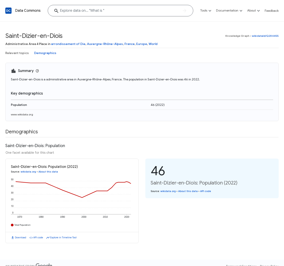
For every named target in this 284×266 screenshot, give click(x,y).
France (129, 44)
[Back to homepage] (8, 11)
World (153, 44)
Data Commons (28, 10)
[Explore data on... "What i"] (120, 10)
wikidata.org (28, 171)
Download (20, 237)
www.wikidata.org (22, 114)
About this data (48, 171)
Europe (141, 44)
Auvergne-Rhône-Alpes (105, 44)
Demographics (45, 53)
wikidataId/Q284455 (265, 35)
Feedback (272, 11)
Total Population (22, 224)
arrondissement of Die (68, 44)
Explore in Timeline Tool (63, 237)
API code (38, 237)
